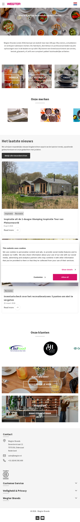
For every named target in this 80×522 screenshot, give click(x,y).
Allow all (65, 277)
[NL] (75, 4)
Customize (39, 277)
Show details (67, 270)
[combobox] (75, 4)
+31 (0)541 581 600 (15, 460)
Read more (12, 230)
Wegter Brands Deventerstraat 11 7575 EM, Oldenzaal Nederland (16, 446)
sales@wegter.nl (15, 455)
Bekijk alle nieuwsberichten (16, 155)
